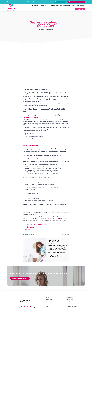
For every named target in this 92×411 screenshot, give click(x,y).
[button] (62, 234)
